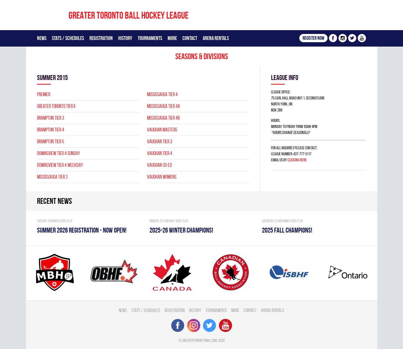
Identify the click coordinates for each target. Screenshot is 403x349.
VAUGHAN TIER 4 (159, 153)
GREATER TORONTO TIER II (56, 106)
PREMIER (43, 94)
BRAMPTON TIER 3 (50, 118)
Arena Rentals (216, 38)
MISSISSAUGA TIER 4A (163, 106)
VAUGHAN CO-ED (159, 165)
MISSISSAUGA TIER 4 (162, 94)
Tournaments (150, 38)
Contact (189, 38)
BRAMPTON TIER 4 (50, 130)
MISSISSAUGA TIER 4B (163, 118)
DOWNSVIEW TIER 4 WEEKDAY (60, 165)
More (172, 38)
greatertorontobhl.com (199, 340)
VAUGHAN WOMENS (161, 177)
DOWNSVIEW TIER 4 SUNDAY (58, 153)
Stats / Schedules (68, 38)
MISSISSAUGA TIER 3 (52, 177)
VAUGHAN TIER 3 (159, 141)
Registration (101, 38)
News (41, 38)
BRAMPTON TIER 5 (50, 141)
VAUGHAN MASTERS (162, 130)
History (125, 38)
